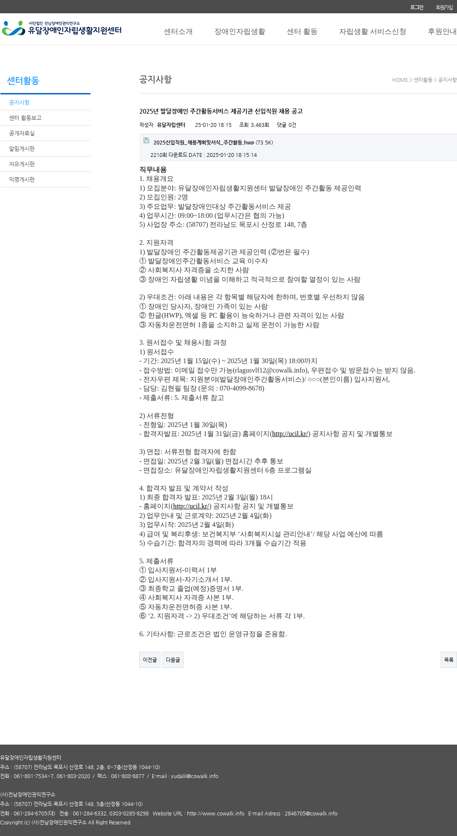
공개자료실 (22, 133)
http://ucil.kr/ (290, 433)
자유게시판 (22, 164)
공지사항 (19, 102)
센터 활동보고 (25, 117)
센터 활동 (302, 31)
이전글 (150, 660)
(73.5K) (208, 141)
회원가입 (444, 7)
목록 (449, 660)
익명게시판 (22, 179)
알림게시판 (22, 148)
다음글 (173, 660)
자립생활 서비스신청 (372, 31)
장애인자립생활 (239, 31)
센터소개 (178, 31)
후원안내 (442, 31)
